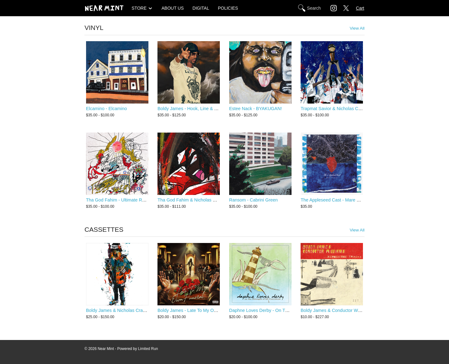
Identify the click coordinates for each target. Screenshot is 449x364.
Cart (360, 8)
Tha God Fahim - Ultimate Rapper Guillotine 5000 (135, 199)
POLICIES (228, 8)
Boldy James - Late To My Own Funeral (196, 310)
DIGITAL (200, 8)
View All (357, 28)
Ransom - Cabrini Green (253, 199)
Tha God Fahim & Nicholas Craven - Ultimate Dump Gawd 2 (217, 199)
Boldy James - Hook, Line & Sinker (192, 108)
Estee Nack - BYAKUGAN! (255, 108)
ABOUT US (173, 8)
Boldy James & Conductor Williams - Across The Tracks (356, 310)
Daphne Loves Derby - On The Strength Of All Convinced (286, 310)
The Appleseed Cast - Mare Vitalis (334, 199)
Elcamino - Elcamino (106, 108)
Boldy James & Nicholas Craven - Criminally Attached (139, 310)
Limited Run (148, 349)
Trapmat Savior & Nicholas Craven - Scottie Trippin (351, 108)
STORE (139, 8)
